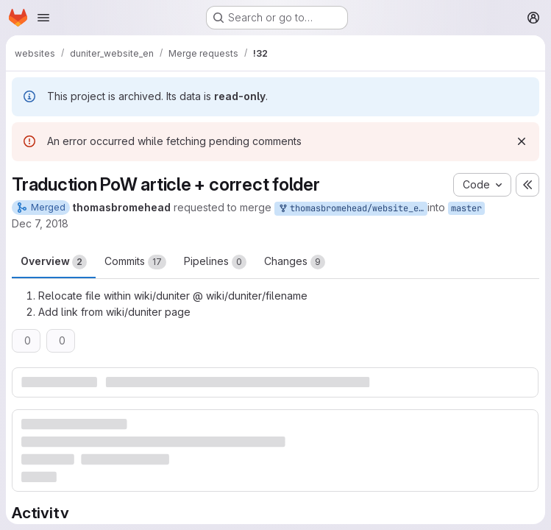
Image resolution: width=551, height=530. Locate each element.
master (466, 208)
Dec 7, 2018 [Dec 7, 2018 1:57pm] (40, 223)
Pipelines (215, 262)
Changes (294, 262)
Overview (54, 262)
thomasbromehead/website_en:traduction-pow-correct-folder (352, 208)
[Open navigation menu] (43, 17)
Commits (135, 262)
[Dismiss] (521, 141)
